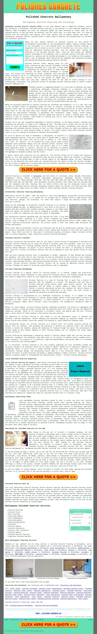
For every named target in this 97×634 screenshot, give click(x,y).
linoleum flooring (59, 552)
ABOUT (75, 12)
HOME (65, 12)
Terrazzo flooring (12, 273)
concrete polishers (55, 182)
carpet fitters (31, 552)
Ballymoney (38, 176)
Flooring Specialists (42, 590)
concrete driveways (68, 554)
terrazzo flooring (34, 307)
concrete (26, 186)
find (11, 487)
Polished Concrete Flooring (48, 599)
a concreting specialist (61, 546)
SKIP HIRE (18, 554)
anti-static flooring (36, 402)
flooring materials (51, 50)
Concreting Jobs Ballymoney (70, 585)
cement (63, 161)
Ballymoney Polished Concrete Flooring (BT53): (24, 26)
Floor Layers (15, 588)
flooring (65, 65)
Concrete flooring (12, 176)
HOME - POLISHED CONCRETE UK (48, 613)
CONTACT (80, 12)
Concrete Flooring (51, 597)
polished (81, 130)
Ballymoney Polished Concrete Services (27, 506)
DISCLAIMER (88, 12)
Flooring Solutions (20, 592)
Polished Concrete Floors (73, 588)
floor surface (26, 77)
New (21, 619)
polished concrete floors (40, 418)
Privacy (91, 619)
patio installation (57, 548)
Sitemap (6, 619)
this (73, 471)
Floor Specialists (53, 595)
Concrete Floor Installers (34, 595)
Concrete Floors (59, 590)
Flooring (41, 619)
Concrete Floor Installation (50, 588)
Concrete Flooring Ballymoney (46, 605)
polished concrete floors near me (56, 381)
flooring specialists (35, 556)
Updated (26, 619)
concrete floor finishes (28, 408)
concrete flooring (81, 46)
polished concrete (37, 28)
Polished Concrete (74, 590)
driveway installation (28, 548)
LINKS (69, 12)
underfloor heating (22, 550)
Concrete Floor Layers (23, 590)
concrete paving (42, 554)
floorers (71, 550)
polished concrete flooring (62, 544)
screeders (85, 552)
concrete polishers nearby (18, 374)
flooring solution (12, 497)
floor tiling (49, 550)
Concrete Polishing (29, 588)
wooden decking (83, 548)
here (40, 501)
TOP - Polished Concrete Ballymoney (19, 605)
